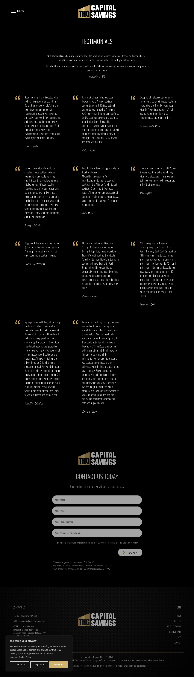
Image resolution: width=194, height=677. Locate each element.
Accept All (59, 664)
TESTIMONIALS (175, 631)
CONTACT (177, 642)
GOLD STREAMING (174, 626)
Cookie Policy (25, 657)
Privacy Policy (104, 665)
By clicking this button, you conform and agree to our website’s (97, 542)
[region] (39, 653)
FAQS (179, 637)
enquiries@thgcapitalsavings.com (32, 621)
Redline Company (141, 665)
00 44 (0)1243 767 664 (27, 615)
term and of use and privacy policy (123, 542)
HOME (178, 615)
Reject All (39, 664)
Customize (20, 664)
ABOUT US (177, 621)
